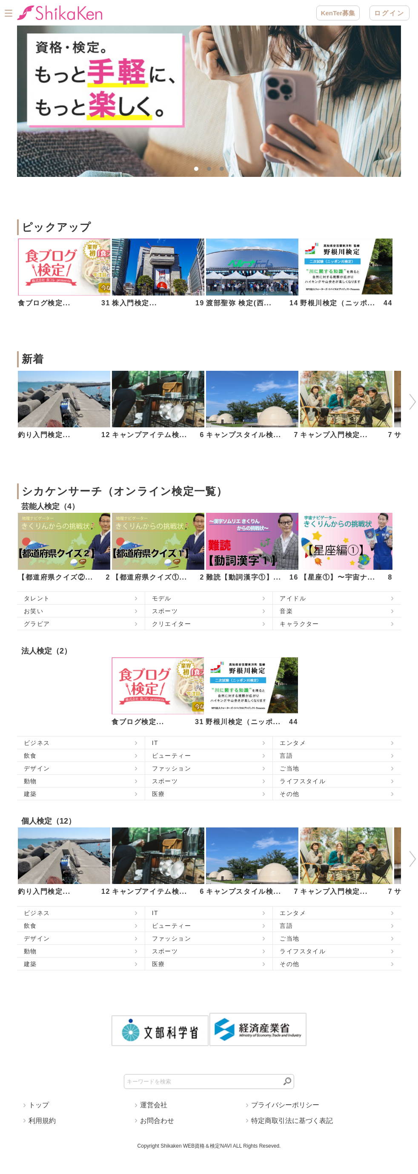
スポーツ (165, 611)
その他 (289, 793)
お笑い (33, 611)
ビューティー (171, 755)
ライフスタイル (303, 781)
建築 (30, 793)
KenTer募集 (338, 13)
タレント (37, 598)
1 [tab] (198, 171)
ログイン (389, 13)
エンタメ (293, 742)
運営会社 (153, 1105)
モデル (162, 598)
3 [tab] (224, 171)
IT (155, 742)
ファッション (171, 768)
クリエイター (171, 623)
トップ (39, 1105)
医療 (158, 793)
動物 (30, 781)
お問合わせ (157, 1120)
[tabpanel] (209, 101)
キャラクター (299, 623)
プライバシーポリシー (285, 1105)
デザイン (37, 768)
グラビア (37, 623)
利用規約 (42, 1120)
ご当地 (289, 768)
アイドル (293, 598)
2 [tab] (211, 171)
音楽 (286, 611)
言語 (286, 755)
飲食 (30, 755)
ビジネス (37, 742)
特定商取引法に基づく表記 (292, 1120)
